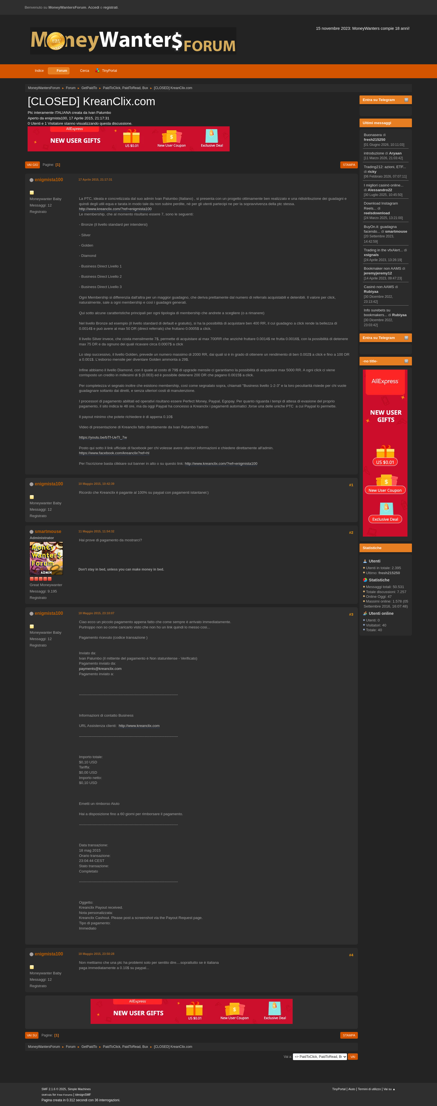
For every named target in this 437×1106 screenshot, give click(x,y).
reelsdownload (377, 213)
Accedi (93, 7)
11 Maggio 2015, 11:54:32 (96, 531)
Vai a (287, 1056)
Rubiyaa (371, 291)
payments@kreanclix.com (100, 669)
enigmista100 (49, 179)
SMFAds (47, 1094)
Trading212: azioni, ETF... (385, 167)
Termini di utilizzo (369, 1089)
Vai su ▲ (389, 1089)
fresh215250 (374, 139)
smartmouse (396, 231)
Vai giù (32, 164)
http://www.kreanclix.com (139, 726)
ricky (372, 171)
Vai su (32, 1035)
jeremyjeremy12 (378, 273)
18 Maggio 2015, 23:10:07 (96, 613)
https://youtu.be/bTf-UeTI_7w (103, 437)
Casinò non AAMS (379, 287)
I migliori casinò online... (384, 185)
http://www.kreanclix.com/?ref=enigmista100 (115, 209)
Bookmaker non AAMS (382, 268)
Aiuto (351, 1089)
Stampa (349, 164)
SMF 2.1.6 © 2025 (54, 1089)
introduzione (374, 153)
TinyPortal (339, 1089)
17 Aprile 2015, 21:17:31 (95, 179)
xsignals (371, 255)
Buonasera (373, 135)
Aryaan (395, 153)
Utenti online (381, 613)
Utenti (375, 561)
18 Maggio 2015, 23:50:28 (96, 953)
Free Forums (64, 1094)
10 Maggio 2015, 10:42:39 (96, 483)
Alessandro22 (380, 190)
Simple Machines (79, 1089)
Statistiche (372, 548)
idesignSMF (83, 1094)
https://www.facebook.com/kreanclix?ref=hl (114, 453)
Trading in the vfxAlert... (383, 250)
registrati (110, 7)
